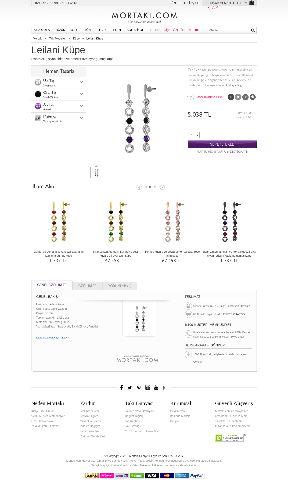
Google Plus (245, 97)
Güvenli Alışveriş (90, 421)
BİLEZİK (101, 30)
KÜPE (87, 30)
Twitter (238, 97)
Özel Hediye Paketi (43, 421)
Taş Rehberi (132, 421)
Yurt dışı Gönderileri (92, 436)
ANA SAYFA (42, 30)
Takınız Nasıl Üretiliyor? (140, 411)
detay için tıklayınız (239, 306)
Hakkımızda (177, 411)
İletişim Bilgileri (89, 416)
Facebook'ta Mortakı (122, 387)
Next (162, 187)
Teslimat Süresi (89, 411)
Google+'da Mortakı (166, 387)
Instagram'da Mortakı (147, 387)
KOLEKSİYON (135, 30)
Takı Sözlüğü (133, 426)
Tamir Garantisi (89, 431)
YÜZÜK (60, 30)
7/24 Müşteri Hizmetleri (45, 426)
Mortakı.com (144, 16)
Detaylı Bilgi (234, 85)
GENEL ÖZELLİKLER (52, 285)
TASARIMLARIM (217, 3)
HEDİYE (117, 30)
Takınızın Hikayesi (152, 465)
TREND (155, 30)
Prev (138, 187)
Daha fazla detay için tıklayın (52, 337)
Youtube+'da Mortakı (156, 387)
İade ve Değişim (90, 426)
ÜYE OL (176, 3)
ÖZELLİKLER (87, 286)
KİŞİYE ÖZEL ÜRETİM (177, 30)
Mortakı (37, 38)
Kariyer (174, 421)
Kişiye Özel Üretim (42, 411)
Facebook (231, 97)
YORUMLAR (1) (119, 286)
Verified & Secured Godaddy (230, 438)
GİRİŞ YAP (193, 3)
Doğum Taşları (134, 416)
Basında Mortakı (180, 416)
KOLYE (74, 30)
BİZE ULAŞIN (68, 3)
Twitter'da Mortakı (130, 387)
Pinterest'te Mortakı (138, 387)
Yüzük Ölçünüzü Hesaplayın (142, 431)
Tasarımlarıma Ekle (209, 97)
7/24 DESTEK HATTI (236, 152)
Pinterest (252, 97)
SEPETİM (241, 3)
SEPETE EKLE (222, 145)
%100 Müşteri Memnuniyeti (48, 416)
